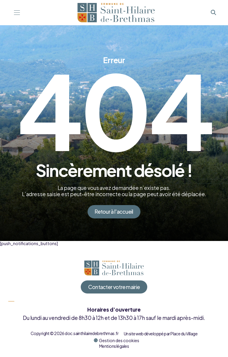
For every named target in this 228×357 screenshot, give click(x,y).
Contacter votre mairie (114, 287)
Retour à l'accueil (114, 211)
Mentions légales (114, 346)
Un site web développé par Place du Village (160, 333)
